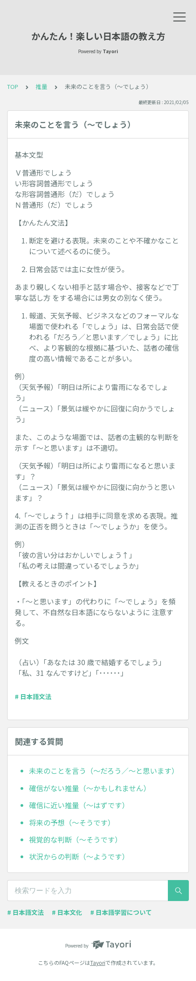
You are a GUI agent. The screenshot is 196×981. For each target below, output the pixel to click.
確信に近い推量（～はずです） (79, 805)
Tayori (97, 962)
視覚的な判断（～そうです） (75, 839)
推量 (41, 86)
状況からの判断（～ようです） (79, 856)
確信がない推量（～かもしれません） (89, 788)
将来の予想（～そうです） (72, 822)
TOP (12, 86)
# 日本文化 (67, 912)
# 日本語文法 (33, 696)
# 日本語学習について (121, 912)
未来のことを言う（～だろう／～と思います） (104, 770)
